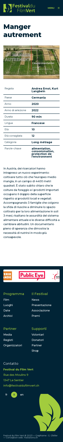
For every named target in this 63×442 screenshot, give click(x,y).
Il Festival (40, 294)
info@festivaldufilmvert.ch (21, 385)
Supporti (39, 329)
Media (7, 334)
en (22, 394)
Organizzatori (12, 345)
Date (6, 310)
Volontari (38, 334)
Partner (9, 329)
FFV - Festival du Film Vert (19, 8)
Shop (35, 350)
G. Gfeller (53, 435)
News (35, 299)
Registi (8, 340)
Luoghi (8, 305)
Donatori (38, 340)
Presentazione (41, 305)
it (14, 394)
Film (6, 299)
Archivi (7, 315)
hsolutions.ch (31, 437)
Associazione (41, 310)
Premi (36, 315)
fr (6, 394)
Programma (13, 294)
